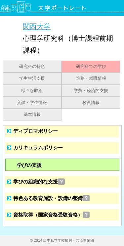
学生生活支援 (32, 78)
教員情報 (91, 102)
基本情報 (32, 114)
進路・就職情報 (91, 78)
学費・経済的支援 (91, 90)
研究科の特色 (32, 66)
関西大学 (37, 26)
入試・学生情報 (32, 102)
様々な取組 (32, 90)
